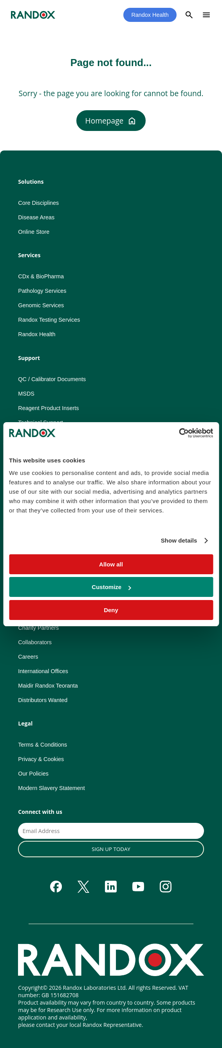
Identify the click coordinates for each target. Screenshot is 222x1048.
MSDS (26, 394)
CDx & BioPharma (41, 276)
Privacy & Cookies (41, 759)
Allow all (111, 564)
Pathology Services (42, 291)
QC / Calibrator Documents (52, 379)
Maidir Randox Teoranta (48, 686)
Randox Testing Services (49, 320)
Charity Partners (38, 628)
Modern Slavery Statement (51, 788)
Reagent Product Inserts (48, 408)
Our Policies (33, 773)
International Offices (43, 671)
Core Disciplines (38, 203)
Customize (111, 587)
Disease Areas (36, 217)
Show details (179, 540)
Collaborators (35, 642)
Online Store (33, 232)
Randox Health (149, 15)
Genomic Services (41, 305)
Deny (111, 610)
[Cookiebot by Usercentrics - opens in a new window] (178, 433)
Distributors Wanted (42, 700)
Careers (28, 657)
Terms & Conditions (42, 745)
